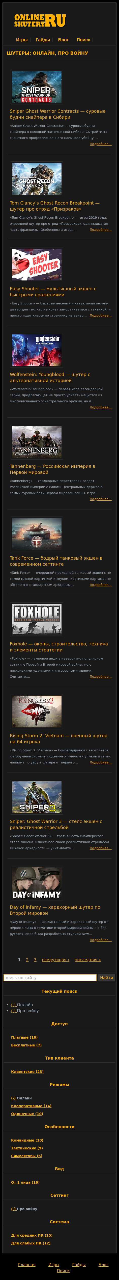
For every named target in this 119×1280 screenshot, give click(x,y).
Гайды (43, 39)
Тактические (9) (27, 1148)
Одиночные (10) (27, 1114)
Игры (22, 39)
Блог (63, 39)
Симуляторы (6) (26, 1156)
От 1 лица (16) (25, 1182)
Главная (27, 1264)
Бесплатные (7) (26, 1045)
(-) (14, 1004)
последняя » (88, 959)
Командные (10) (27, 1140)
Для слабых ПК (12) (31, 1243)
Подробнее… (101, 144)
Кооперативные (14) (31, 1106)
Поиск (83, 39)
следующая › (55, 959)
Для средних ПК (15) (32, 1235)
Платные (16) (24, 1037)
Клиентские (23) (27, 1072)
